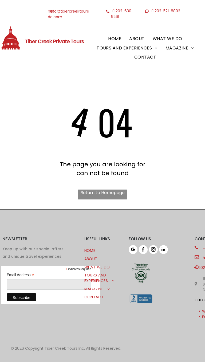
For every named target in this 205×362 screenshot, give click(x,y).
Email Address (20, 275)
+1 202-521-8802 (165, 11)
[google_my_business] (133, 250)
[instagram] (153, 250)
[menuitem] (114, 38)
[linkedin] (163, 250)
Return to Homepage (102, 193)
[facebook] (143, 250)
